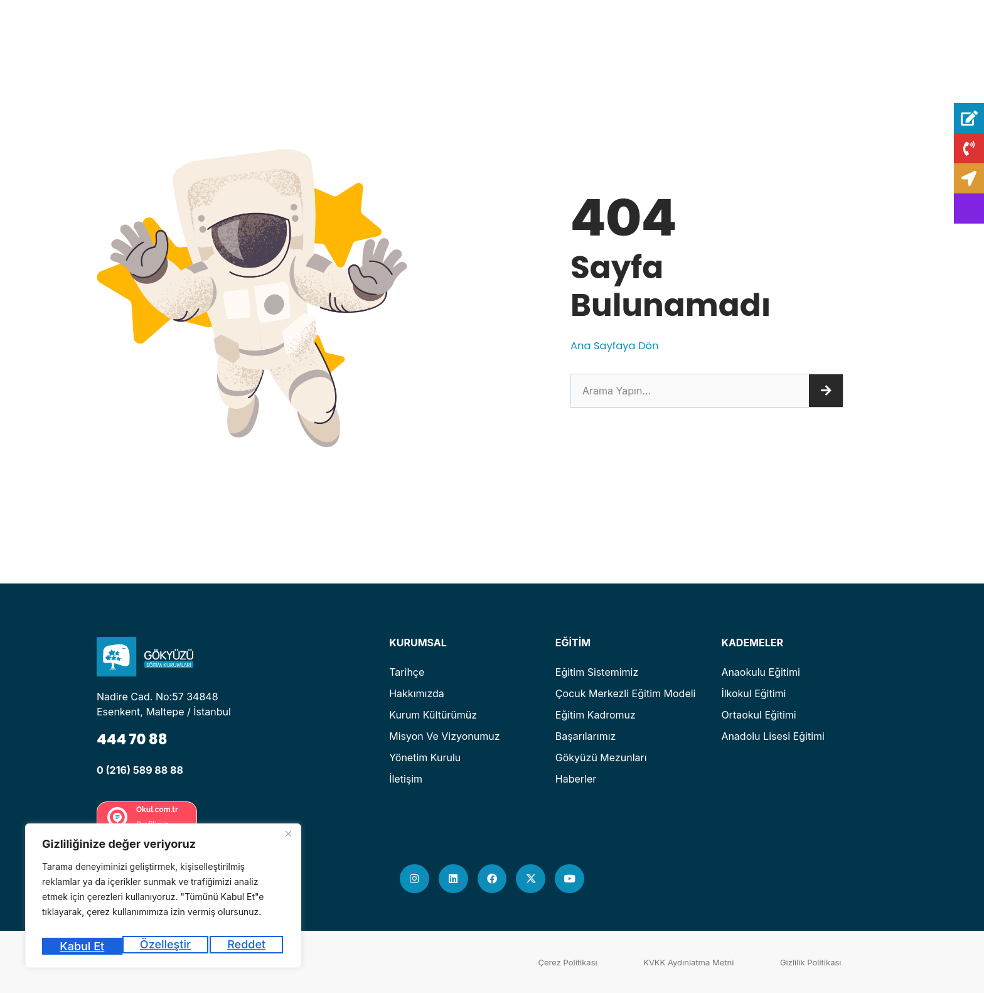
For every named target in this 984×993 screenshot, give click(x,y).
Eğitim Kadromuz (595, 714)
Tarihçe (406, 672)
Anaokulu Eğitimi (760, 672)
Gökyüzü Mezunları (601, 757)
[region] (163, 900)
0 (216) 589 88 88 (140, 770)
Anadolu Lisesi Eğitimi (773, 736)
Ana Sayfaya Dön (618, 345)
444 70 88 (137, 738)
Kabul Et (245, 946)
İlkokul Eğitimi (753, 693)
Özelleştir (83, 946)
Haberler (576, 779)
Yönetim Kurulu (425, 757)
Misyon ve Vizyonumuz (444, 736)
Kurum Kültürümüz (433, 714)
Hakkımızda (416, 693)
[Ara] (826, 390)
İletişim (405, 779)
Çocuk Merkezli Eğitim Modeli (625, 693)
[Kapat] (288, 842)
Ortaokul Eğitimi (758, 714)
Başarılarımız (585, 736)
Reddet (166, 946)
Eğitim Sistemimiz (597, 672)
